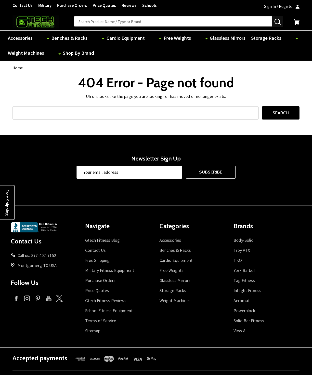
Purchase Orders (72, 5)
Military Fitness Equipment (109, 255)
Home (18, 53)
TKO (238, 245)
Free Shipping (97, 245)
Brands (243, 211)
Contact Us (23, 5)
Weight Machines (249, 38)
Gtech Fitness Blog (102, 225)
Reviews (129, 5)
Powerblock (244, 296)
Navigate (97, 211)
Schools (149, 5)
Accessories (22, 38)
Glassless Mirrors (173, 38)
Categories (174, 211)
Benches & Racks (57, 38)
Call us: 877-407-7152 (36, 240)
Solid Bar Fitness (249, 306)
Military (45, 5)
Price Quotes (104, 5)
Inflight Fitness (247, 276)
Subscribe (210, 157)
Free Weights (137, 38)
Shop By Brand (287, 38)
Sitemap (92, 316)
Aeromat (242, 286)
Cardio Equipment (99, 38)
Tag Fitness (244, 265)
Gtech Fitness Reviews (105, 286)
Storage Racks (210, 38)
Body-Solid (244, 225)
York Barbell (244, 255)
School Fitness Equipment (109, 296)
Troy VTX (242, 235)
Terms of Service (100, 306)
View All (240, 316)
